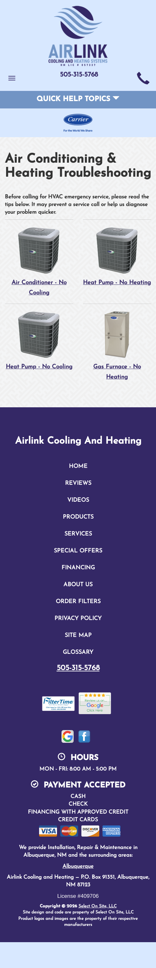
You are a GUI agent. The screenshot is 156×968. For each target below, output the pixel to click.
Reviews (78, 484)
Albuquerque (78, 867)
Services (78, 534)
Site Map (78, 636)
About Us (78, 585)
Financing (78, 568)
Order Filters (78, 602)
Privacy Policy (78, 619)
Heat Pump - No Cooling (39, 346)
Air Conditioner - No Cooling (39, 261)
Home (78, 467)
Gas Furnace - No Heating (117, 346)
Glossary (78, 653)
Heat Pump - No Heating (117, 261)
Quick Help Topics (78, 99)
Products (78, 518)
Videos (78, 501)
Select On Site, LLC (97, 907)
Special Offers (78, 551)
